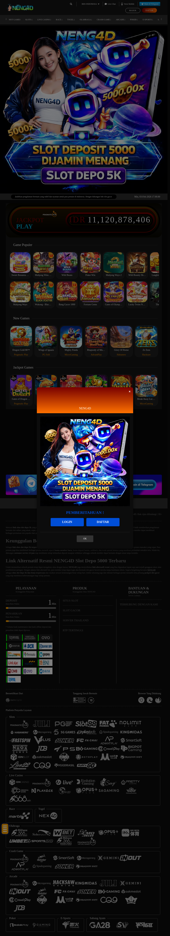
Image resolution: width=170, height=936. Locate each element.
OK (85, 538)
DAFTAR (103, 522)
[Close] (130, 391)
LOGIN (67, 522)
